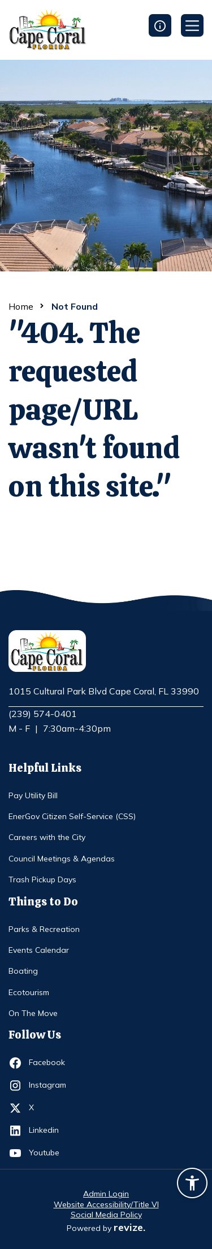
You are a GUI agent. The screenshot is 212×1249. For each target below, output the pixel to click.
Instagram (49, 1085)
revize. (129, 1227)
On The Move (33, 1013)
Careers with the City (46, 837)
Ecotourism (28, 992)
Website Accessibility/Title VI (106, 1204)
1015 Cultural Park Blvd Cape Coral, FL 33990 (103, 691)
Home (20, 306)
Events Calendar (38, 950)
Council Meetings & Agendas (61, 859)
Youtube (49, 1153)
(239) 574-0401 (42, 713)
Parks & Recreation (44, 929)
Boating (23, 971)
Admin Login (106, 1194)
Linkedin (49, 1130)
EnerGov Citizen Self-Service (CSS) (72, 816)
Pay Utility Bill (33, 795)
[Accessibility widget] (192, 1184)
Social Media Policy (106, 1215)
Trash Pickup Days (42, 879)
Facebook (49, 1063)
